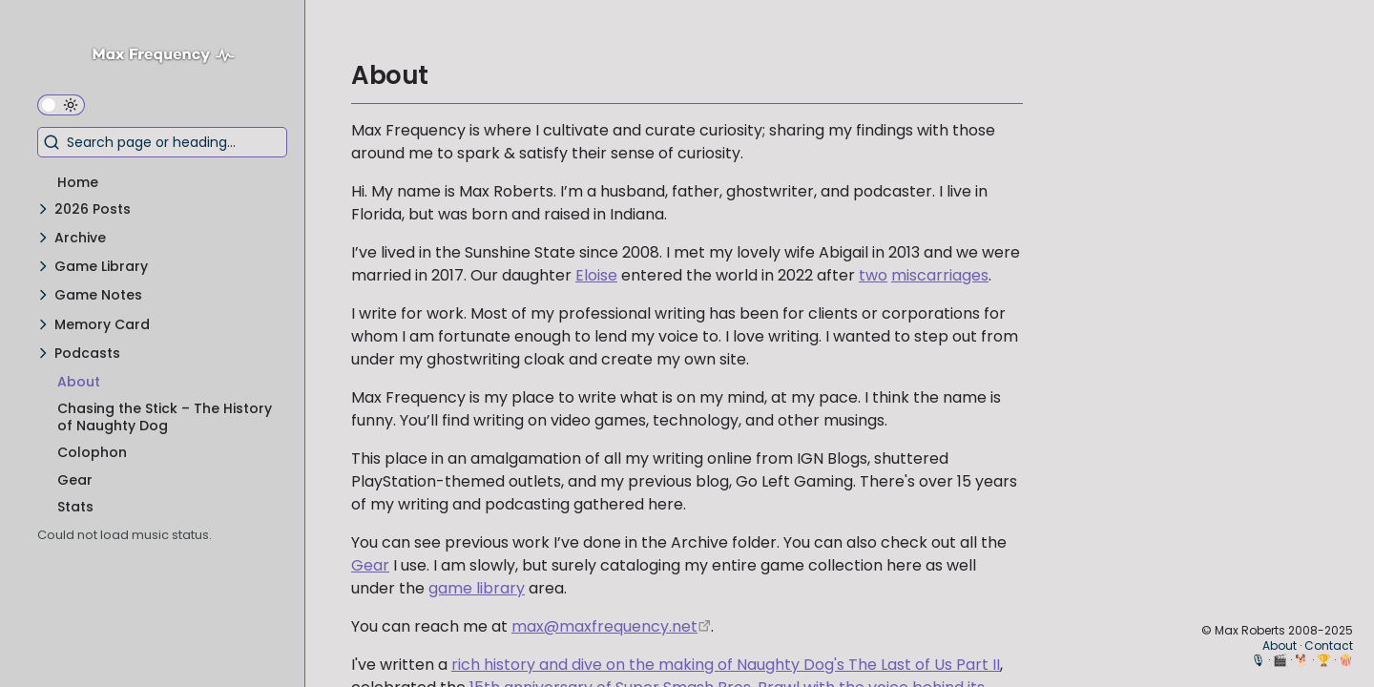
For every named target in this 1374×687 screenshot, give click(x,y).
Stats (75, 506)
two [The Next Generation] (873, 275)
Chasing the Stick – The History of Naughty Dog (164, 417)
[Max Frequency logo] (170, 58)
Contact (1328, 645)
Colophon (92, 452)
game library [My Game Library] (476, 588)
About (78, 381)
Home (77, 182)
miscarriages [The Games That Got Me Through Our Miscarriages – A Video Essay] (940, 275)
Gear (75, 479)
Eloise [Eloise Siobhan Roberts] (596, 275)
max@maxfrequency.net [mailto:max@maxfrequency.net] (604, 626)
